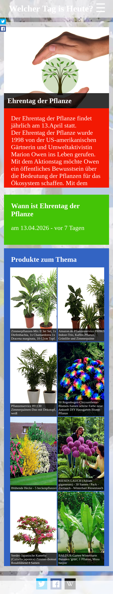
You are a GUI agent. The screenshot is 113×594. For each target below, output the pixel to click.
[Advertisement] (56, 587)
